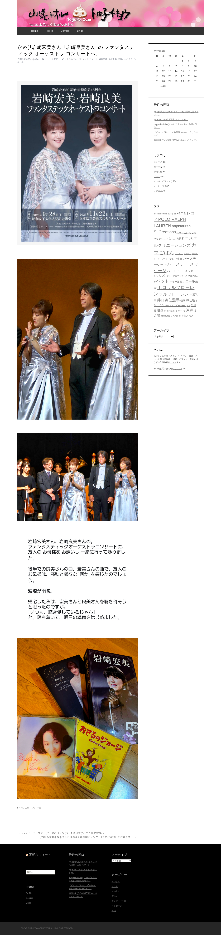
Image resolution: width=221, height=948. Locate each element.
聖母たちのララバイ (127, 72)
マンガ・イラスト (162, 194)
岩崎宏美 (103, 72)
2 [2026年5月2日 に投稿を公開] (189, 74)
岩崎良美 (112, 72)
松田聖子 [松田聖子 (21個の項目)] (177, 323)
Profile (49, 43)
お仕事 (157, 180)
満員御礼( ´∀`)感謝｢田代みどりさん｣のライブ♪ (175, 153)
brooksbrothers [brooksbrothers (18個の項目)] (160, 226)
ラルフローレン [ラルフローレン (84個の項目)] (174, 307)
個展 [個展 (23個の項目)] (182, 313)
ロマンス (94, 72)
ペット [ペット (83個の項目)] (162, 294)
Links (80, 43)
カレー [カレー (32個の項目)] (179, 266)
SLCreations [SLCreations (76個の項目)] (165, 245)
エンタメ (49, 72)
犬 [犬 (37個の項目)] (155, 328)
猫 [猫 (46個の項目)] (158, 328)
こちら (173, 375)
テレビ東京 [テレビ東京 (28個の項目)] (175, 271)
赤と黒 (20, 75)
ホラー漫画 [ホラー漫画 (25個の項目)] (176, 294)
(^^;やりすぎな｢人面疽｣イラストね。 (171, 132)
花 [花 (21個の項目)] (180, 328)
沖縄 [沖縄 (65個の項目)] (189, 323)
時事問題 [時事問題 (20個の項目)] (168, 324)
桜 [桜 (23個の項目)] (184, 323)
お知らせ (158, 184)
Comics (65, 43)
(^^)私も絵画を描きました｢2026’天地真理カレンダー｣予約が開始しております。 (84, 850)
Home (34, 43)
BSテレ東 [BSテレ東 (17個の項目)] (172, 227)
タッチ (85, 72)
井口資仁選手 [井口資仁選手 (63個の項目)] (168, 313)
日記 (56, 72)
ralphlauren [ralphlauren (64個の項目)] (181, 239)
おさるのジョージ (72, 72)
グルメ (157, 189)
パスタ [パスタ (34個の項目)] (161, 288)
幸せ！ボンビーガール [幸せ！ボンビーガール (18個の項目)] (175, 318)
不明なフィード (40, 868)
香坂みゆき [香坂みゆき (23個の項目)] (187, 328)
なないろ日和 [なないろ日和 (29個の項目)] (176, 251)
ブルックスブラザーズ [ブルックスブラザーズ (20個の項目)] (177, 289)
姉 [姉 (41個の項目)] (187, 313)
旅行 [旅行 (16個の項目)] (188, 318)
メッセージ (159, 199)
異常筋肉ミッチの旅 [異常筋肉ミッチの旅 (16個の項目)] (169, 329)
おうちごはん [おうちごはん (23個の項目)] (183, 245)
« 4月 (163, 99)
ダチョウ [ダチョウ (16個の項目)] (187, 266)
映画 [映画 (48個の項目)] (160, 323)
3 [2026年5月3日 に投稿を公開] (195, 74)
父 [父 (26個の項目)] (195, 323)
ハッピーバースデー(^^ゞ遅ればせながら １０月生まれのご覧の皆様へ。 (65, 845)
